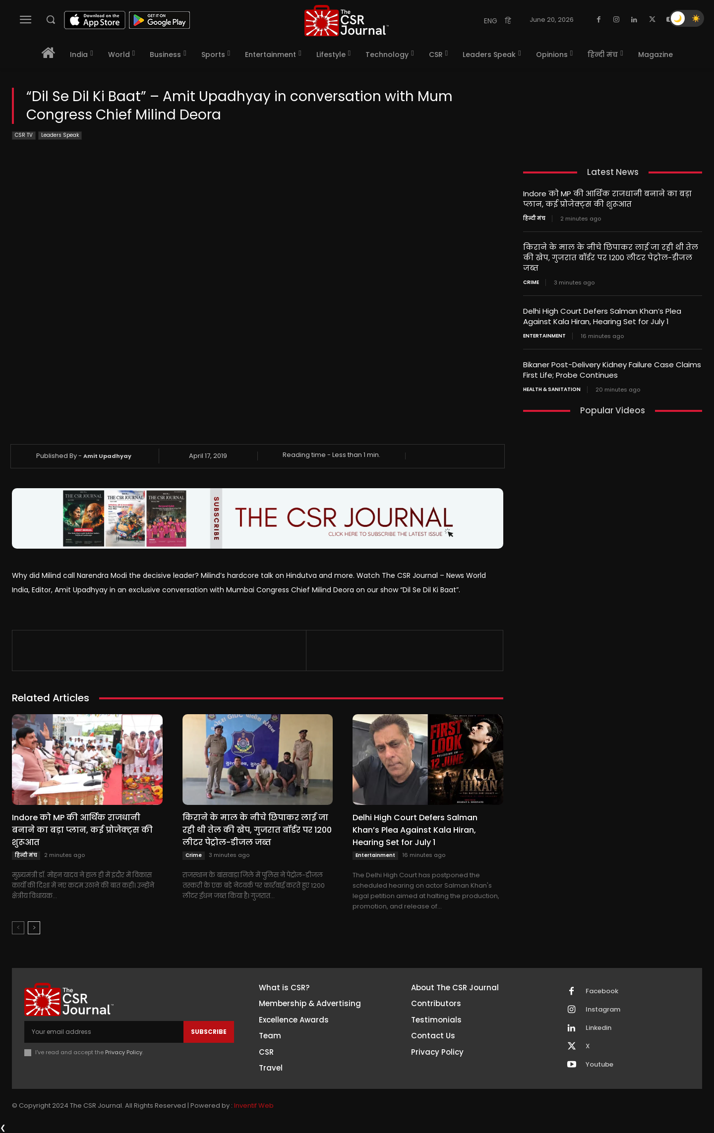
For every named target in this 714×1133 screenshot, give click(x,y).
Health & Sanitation (552, 389)
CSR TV (24, 135)
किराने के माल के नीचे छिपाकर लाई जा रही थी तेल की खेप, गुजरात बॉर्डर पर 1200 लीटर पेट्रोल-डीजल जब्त (257, 830)
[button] (50, 19)
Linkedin (598, 1027)
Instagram (603, 1009)
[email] (103, 1032)
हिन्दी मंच (26, 855)
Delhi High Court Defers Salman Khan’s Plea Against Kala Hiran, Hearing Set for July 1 (415, 830)
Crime (193, 855)
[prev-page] (18, 927)
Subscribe (209, 1031)
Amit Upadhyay (107, 456)
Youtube (599, 1064)
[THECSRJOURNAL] (346, 20)
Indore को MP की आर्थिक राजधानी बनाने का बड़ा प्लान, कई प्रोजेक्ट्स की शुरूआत (82, 830)
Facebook (602, 991)
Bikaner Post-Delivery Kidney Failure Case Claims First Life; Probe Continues (612, 369)
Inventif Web (254, 1105)
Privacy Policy (123, 1052)
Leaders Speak (60, 135)
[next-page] (34, 927)
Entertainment (375, 855)
